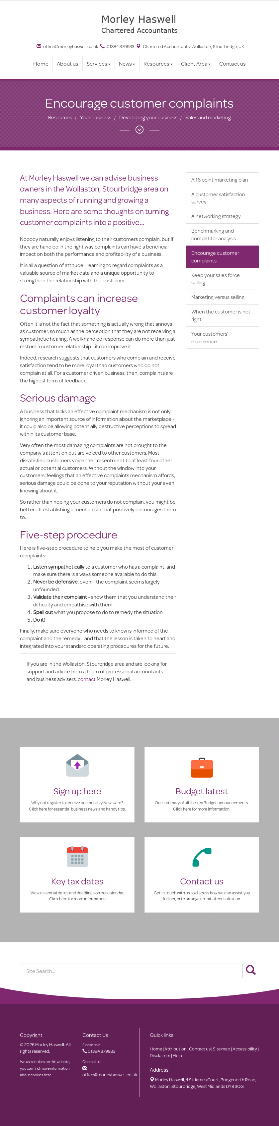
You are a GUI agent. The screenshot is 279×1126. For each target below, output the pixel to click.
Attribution (175, 1048)
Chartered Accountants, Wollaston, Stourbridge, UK (190, 46)
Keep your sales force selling (215, 278)
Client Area (196, 63)
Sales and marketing (208, 117)
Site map (221, 1048)
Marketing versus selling (217, 297)
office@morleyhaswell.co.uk (67, 46)
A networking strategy (216, 216)
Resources (158, 63)
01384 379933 (117, 46)
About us (67, 63)
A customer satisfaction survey (218, 197)
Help (177, 1055)
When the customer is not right (220, 315)
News (127, 63)
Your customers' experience (209, 337)
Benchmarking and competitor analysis (213, 234)
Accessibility (244, 1048)
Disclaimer (160, 1055)
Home (40, 63)
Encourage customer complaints (215, 256)
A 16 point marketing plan (219, 179)
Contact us (232, 63)
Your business (95, 117)
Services (99, 63)
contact (87, 679)
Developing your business (148, 117)
